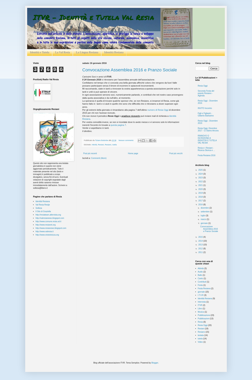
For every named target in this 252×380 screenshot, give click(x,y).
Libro (200, 308)
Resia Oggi (203, 86)
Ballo (200, 275)
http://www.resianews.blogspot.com (51, 228)
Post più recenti (90, 153)
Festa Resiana (204, 288)
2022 (200, 181)
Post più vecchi (176, 153)
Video (200, 342)
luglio (203, 215)
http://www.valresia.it (45, 231)
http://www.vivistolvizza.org (47, 235)
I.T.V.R (201, 295)
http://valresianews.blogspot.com (50, 218)
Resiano (108, 145)
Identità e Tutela (39, 52)
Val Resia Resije (43, 205)
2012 (200, 249)
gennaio (204, 223)
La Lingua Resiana (87, 52)
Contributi (202, 282)
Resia (200, 322)
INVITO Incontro (205, 108)
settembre (205, 212)
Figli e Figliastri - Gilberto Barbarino (206, 114)
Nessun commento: (126, 140)
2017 (200, 201)
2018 (200, 197)
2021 (200, 185)
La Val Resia (62, 52)
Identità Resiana (113, 52)
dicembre (205, 208)
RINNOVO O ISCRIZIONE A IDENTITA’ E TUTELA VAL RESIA (207, 139)
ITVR (200, 305)
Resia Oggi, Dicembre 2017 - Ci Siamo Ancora (208, 129)
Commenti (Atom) (98, 158)
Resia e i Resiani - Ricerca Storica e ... (206, 149)
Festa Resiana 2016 (207, 155)
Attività (94, 145)
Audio (200, 272)
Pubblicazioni (203, 318)
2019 (200, 193)
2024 (200, 174)
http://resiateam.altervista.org (48, 215)
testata (201, 335)
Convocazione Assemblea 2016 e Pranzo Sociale (129, 69)
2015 (200, 237)
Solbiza (39, 208)
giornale (201, 292)
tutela (114, 145)
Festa (200, 285)
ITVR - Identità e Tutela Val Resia (93, 17)
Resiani (101, 145)
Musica (201, 312)
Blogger (154, 363)
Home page (133, 153)
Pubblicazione (204, 315)
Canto (200, 278)
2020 (200, 189)
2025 (200, 170)
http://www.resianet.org (46, 225)
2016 (200, 204)
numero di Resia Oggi (157, 110)
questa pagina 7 (118, 125)
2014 (200, 241)
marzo (204, 219)
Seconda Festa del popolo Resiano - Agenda (206, 93)
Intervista (202, 302)
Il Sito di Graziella (43, 211)
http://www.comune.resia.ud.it (48, 221)
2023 (200, 178)
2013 (200, 245)
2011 (200, 252)
